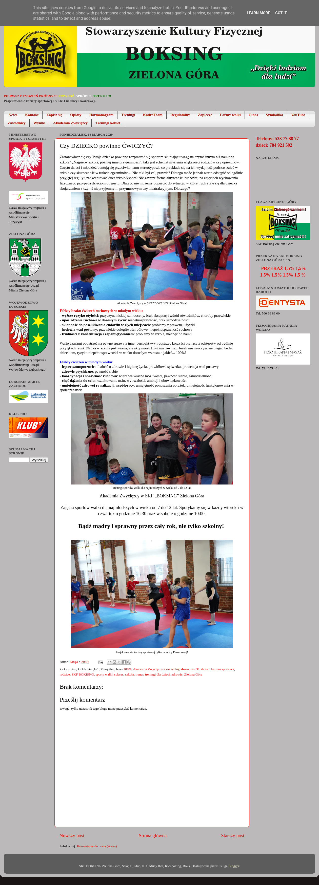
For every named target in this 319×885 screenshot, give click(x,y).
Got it (281, 13)
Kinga (74, 662)
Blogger (233, 866)
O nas (253, 115)
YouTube (298, 115)
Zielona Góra (193, 674)
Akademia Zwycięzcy (70, 123)
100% (128, 669)
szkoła (129, 674)
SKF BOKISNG (82, 674)
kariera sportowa (222, 669)
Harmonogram (101, 115)
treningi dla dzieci (157, 674)
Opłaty (75, 115)
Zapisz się (54, 115)
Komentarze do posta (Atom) (97, 846)
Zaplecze (205, 115)
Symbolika (274, 115)
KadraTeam (153, 115)
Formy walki (230, 115)
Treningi (128, 115)
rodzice (65, 674)
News (13, 115)
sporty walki (103, 674)
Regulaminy (180, 115)
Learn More (258, 13)
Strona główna (153, 835)
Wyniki (39, 123)
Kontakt (31, 115)
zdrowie (176, 674)
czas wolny (171, 669)
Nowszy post (71, 835)
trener (139, 674)
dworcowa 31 (190, 669)
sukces (118, 674)
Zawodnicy (17, 123)
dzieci (205, 669)
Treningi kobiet (107, 123)
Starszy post (232, 835)
